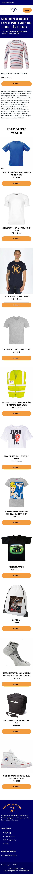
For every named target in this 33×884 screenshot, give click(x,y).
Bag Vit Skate (16, 620)
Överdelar (23, 73)
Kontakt (16, 868)
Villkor (22, 868)
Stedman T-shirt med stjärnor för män (16, 349)
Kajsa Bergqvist (10, 836)
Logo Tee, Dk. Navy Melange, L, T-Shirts (16, 296)
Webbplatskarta (24, 871)
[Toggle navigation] (3, 10)
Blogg (7, 843)
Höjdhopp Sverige (10, 840)
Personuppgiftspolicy (11, 871)
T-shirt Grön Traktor (16, 567)
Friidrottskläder (15, 73)
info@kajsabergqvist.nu (8, 2)
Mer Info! (16, 84)
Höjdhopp (8, 833)
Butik (27, 10)
